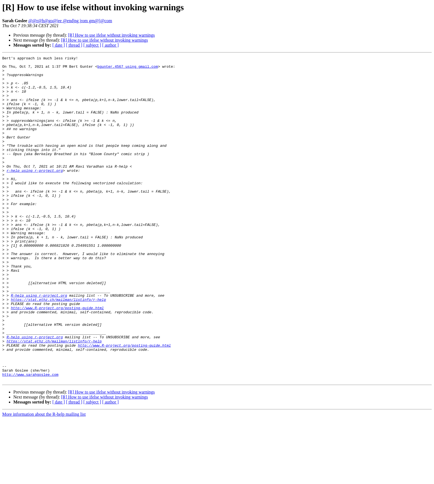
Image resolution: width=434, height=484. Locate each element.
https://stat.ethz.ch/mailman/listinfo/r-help (58, 348)
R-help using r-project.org (39, 343)
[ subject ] (92, 45)
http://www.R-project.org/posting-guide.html (57, 358)
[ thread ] (74, 45)
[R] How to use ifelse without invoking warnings (111, 35)
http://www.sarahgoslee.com (30, 438)
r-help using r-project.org (35, 193)
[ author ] (110, 45)
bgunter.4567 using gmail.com (127, 68)
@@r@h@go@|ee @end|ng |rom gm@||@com (70, 20)
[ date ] (58, 45)
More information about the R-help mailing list (44, 479)
